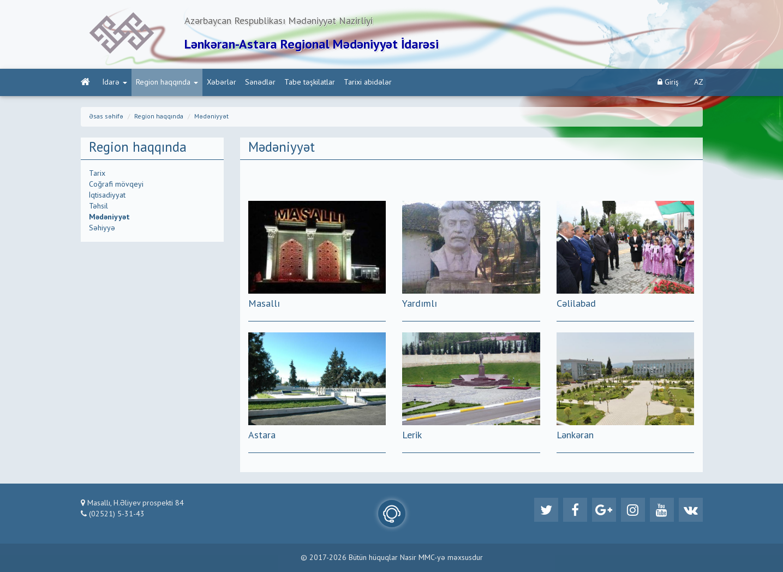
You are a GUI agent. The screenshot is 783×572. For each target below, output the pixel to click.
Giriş (668, 82)
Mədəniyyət (211, 117)
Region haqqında (167, 82)
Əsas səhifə (106, 117)
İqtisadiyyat (107, 195)
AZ (698, 82)
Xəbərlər (221, 82)
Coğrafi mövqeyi (116, 184)
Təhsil (98, 206)
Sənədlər (260, 82)
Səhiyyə (102, 228)
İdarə (115, 82)
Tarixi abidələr (368, 82)
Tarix (97, 173)
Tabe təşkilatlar (309, 82)
